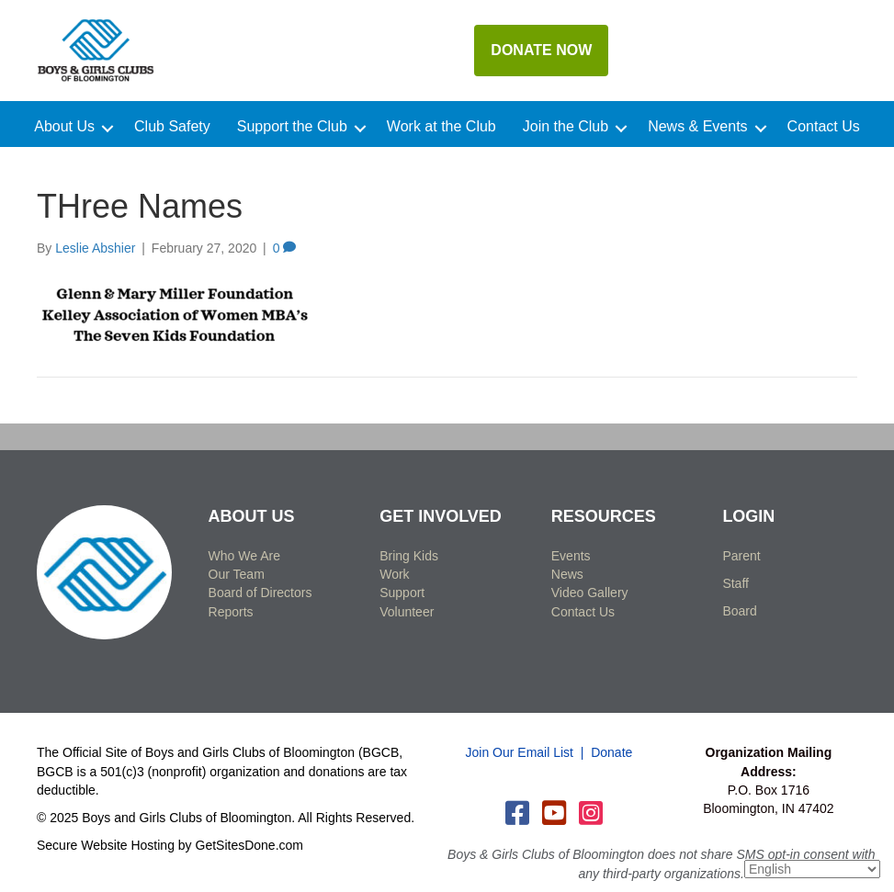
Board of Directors (260, 592)
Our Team (237, 574)
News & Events (697, 126)
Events (571, 555)
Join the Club (565, 126)
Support (401, 592)
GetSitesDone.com (250, 845)
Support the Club (292, 126)
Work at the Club (441, 126)
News (567, 574)
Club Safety (172, 126)
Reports (231, 611)
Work (394, 574)
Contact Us (823, 126)
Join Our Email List (519, 752)
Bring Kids (408, 555)
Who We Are (244, 555)
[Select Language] (812, 869)
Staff (735, 583)
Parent (741, 555)
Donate (611, 752)
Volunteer (406, 611)
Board (739, 611)
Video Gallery (589, 592)
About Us (64, 126)
